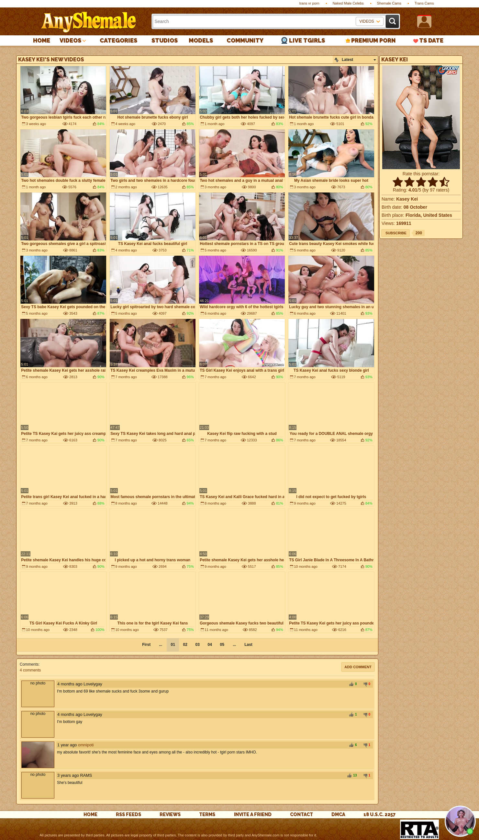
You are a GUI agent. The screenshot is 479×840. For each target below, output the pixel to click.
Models (201, 40)
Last (248, 644)
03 (197, 644)
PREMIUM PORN (373, 40)
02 (185, 644)
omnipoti (86, 744)
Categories (118, 40)
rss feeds (128, 814)
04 (209, 644)
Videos (70, 40)
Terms (207, 814)
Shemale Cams (389, 3)
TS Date (431, 40)
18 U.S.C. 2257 (379, 814)
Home (41, 40)
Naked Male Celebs (348, 3)
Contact (301, 814)
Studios (164, 40)
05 (222, 644)
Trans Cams (424, 3)
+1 (351, 684)
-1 (364, 684)
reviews (170, 814)
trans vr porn (309, 3)
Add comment (358, 667)
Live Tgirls (307, 40)
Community (245, 40)
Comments (29, 664)
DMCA (338, 814)
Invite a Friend (253, 814)
